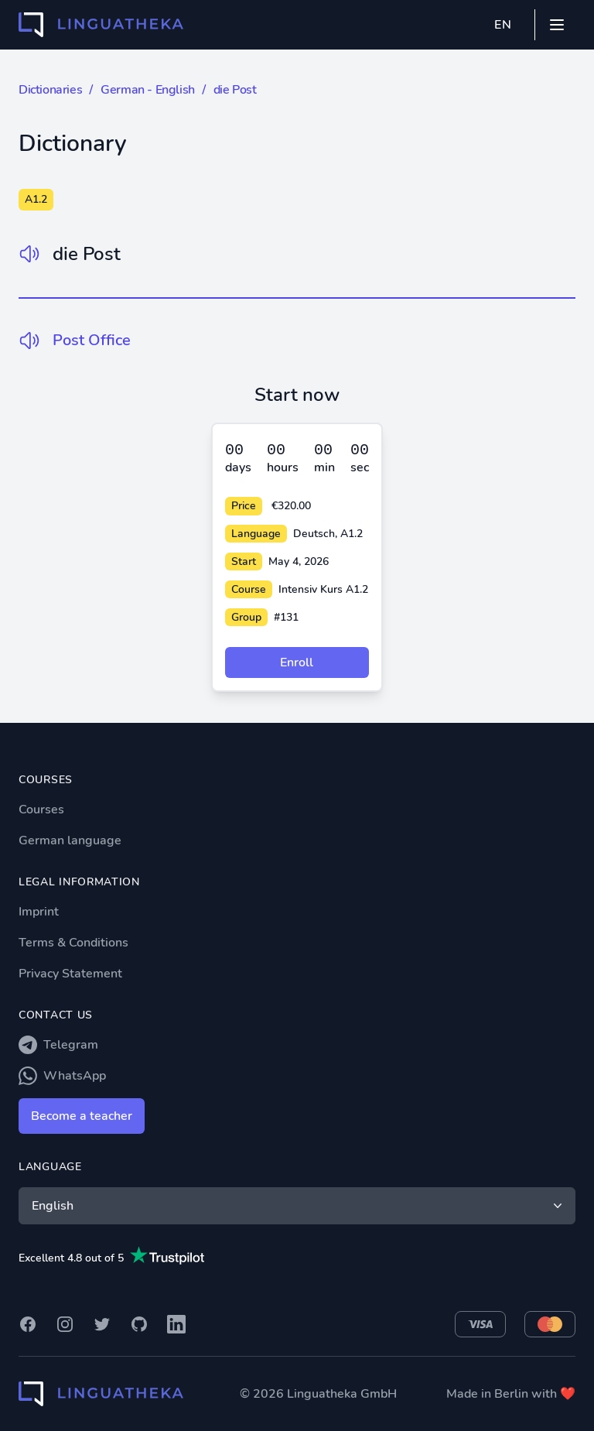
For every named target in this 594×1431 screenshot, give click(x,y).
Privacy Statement (70, 973)
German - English (148, 89)
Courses (41, 809)
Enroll (296, 662)
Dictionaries (50, 89)
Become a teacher (81, 1116)
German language (70, 840)
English (298, 1205)
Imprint (39, 911)
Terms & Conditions (73, 942)
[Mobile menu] (556, 24)
